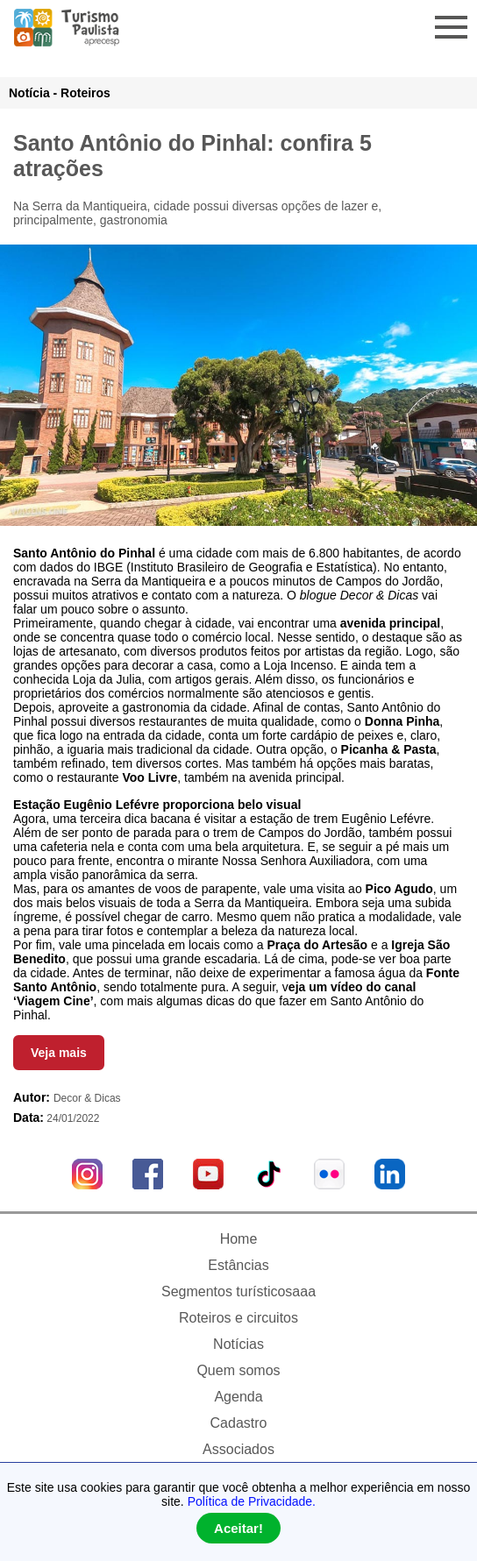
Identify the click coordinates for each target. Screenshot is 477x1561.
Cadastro (238, 1423)
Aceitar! (238, 1528)
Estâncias (238, 1265)
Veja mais (59, 1053)
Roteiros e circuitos (238, 1317)
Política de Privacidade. (252, 1501)
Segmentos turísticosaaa (238, 1291)
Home (239, 1238)
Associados (238, 1449)
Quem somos (238, 1370)
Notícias (238, 1344)
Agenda (238, 1396)
